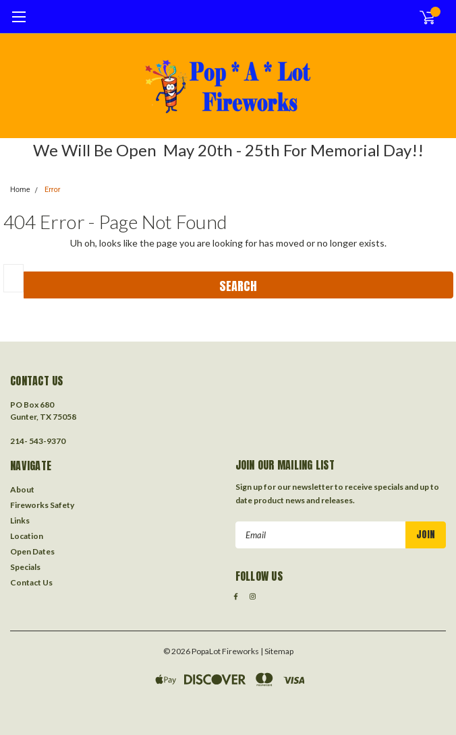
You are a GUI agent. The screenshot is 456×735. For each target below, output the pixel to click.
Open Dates (32, 551)
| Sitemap (276, 651)
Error (53, 189)
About (22, 489)
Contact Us (31, 582)
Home (20, 189)
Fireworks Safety (42, 505)
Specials (25, 567)
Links (20, 520)
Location (26, 536)
